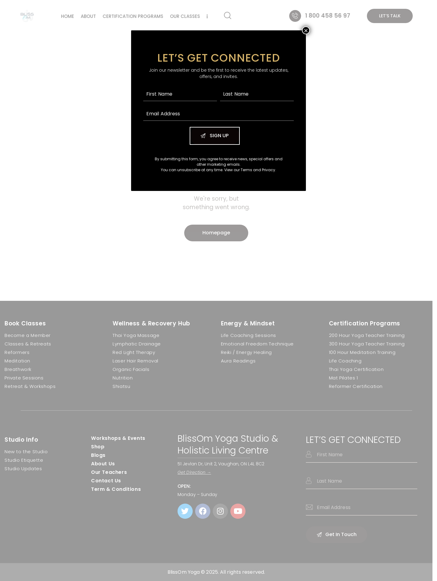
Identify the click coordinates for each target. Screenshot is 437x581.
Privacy (268, 169)
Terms (246, 169)
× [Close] (306, 30)
